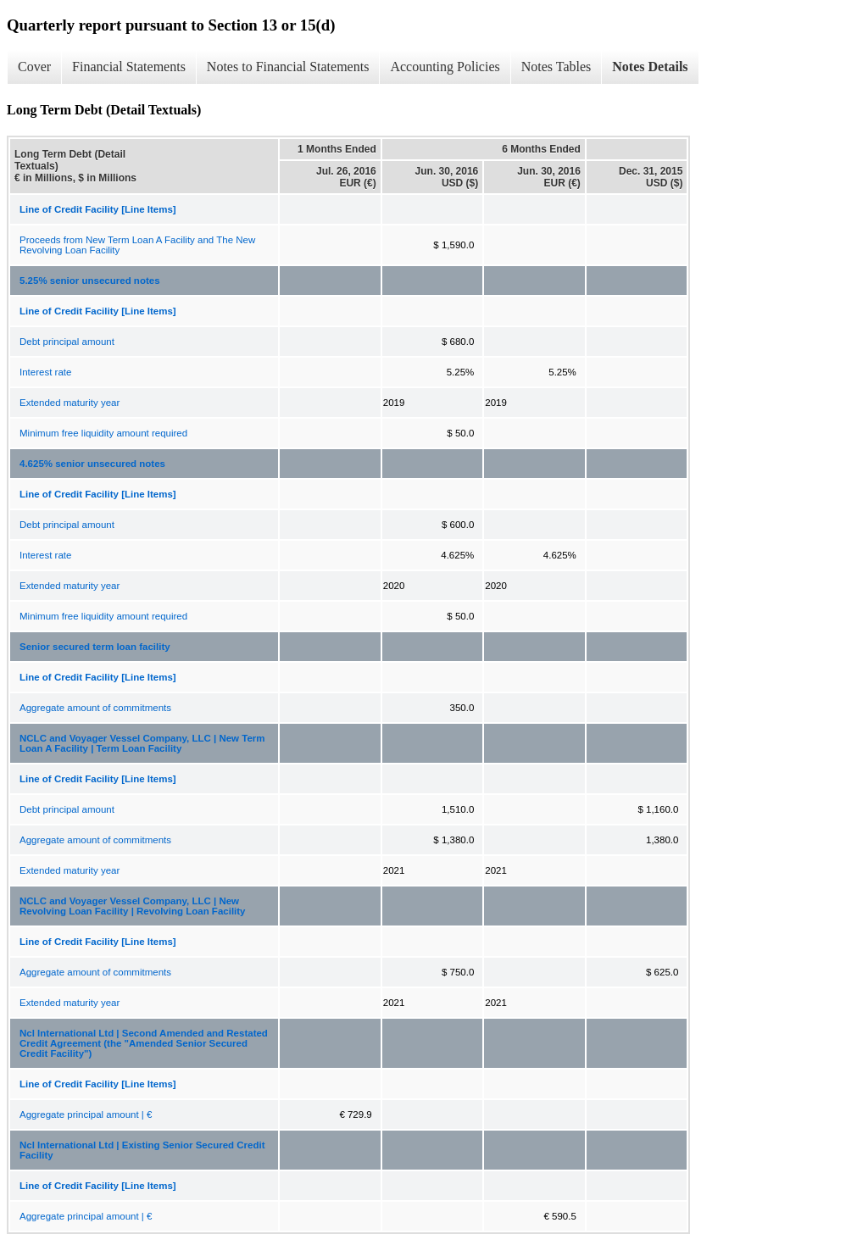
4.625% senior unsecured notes (92, 464)
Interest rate (45, 372)
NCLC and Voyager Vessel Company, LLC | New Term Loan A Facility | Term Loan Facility (142, 743)
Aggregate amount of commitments (95, 708)
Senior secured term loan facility (94, 647)
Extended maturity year (69, 402)
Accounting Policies (444, 66)
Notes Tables (556, 66)
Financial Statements (129, 66)
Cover (34, 66)
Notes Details (649, 66)
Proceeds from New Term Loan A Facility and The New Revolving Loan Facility (137, 245)
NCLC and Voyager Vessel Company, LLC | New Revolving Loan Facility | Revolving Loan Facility (132, 906)
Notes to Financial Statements (288, 66)
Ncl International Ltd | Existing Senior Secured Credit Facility (142, 1150)
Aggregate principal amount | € (85, 1114)
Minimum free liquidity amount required (103, 433)
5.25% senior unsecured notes (89, 280)
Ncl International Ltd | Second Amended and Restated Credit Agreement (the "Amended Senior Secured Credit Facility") (143, 1043)
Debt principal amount (66, 341)
